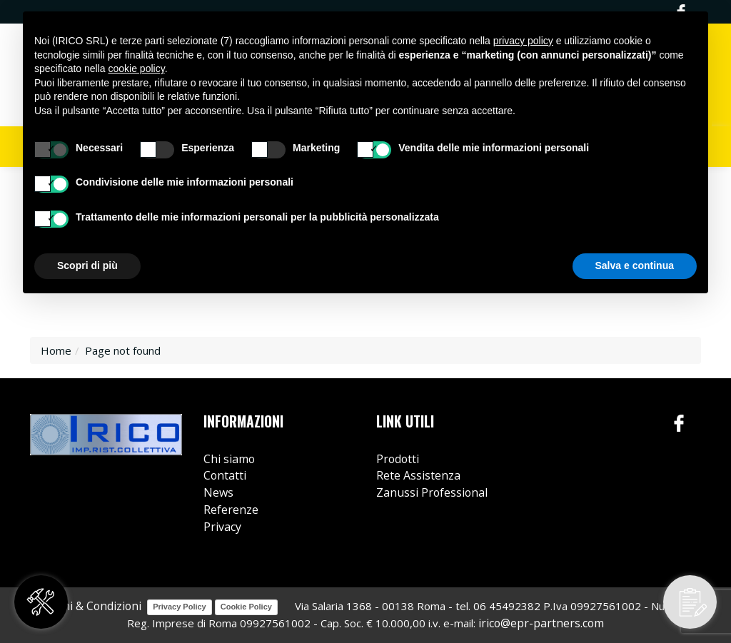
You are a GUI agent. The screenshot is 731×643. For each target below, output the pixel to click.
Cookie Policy (246, 606)
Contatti (224, 475)
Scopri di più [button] (87, 265)
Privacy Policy (179, 606)
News (218, 492)
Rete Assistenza (418, 475)
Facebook (679, 423)
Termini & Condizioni (86, 606)
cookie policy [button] (137, 68)
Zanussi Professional (432, 492)
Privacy (222, 527)
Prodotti (397, 459)
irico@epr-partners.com (541, 623)
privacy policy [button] (523, 40)
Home (56, 350)
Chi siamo (229, 459)
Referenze (230, 509)
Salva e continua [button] (634, 265)
